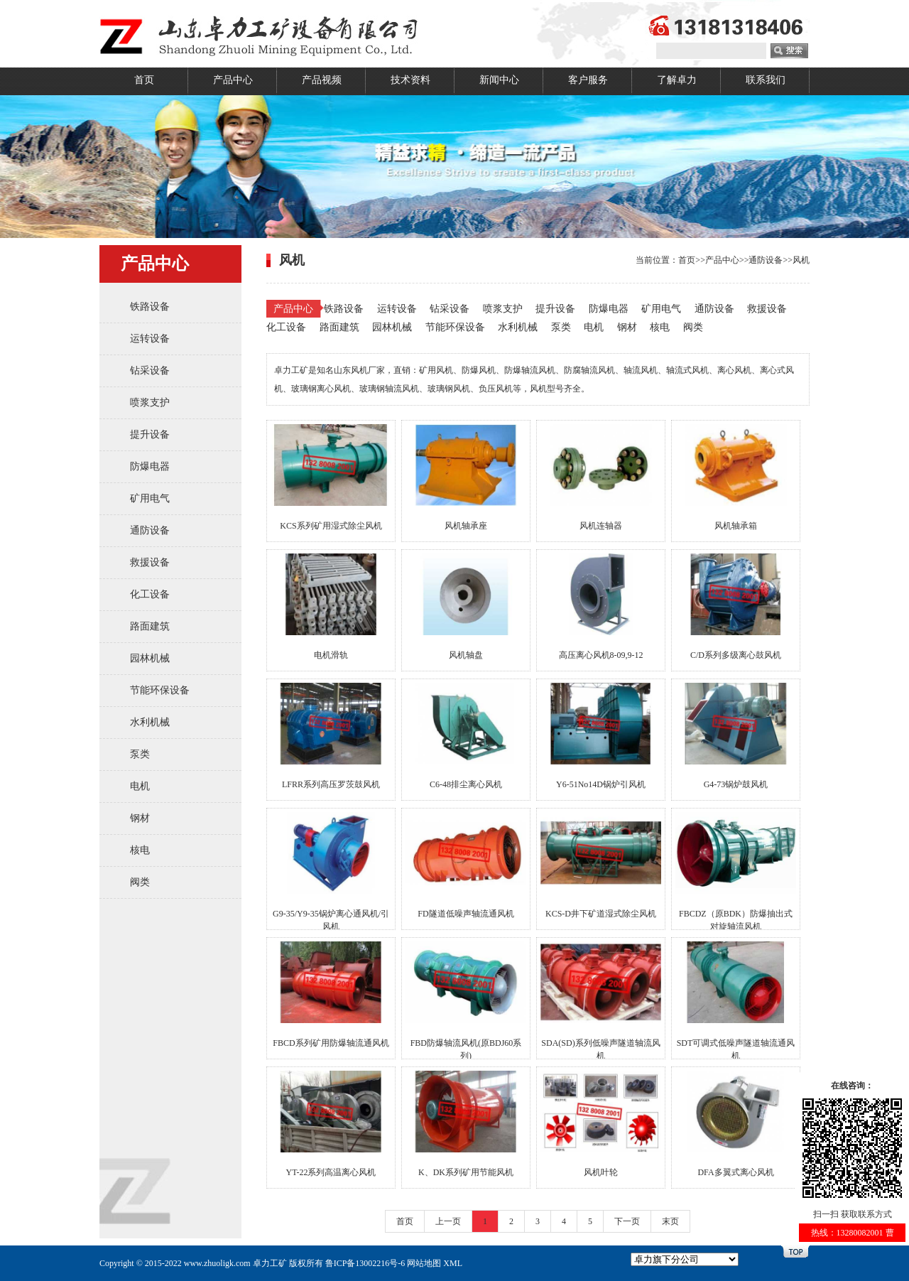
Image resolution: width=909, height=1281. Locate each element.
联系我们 (765, 80)
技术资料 (410, 80)
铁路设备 (150, 306)
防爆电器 (150, 466)
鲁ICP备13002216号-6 (365, 1263)
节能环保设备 (160, 690)
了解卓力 (677, 80)
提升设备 (150, 434)
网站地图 (424, 1263)
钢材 (140, 818)
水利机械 (150, 722)
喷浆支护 (150, 402)
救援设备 (150, 562)
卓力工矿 (270, 1263)
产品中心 (233, 80)
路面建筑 (150, 626)
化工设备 (150, 594)
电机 (140, 786)
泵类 (140, 754)
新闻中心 (499, 80)
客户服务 (588, 80)
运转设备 (150, 338)
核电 (140, 850)
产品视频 (322, 80)
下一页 (627, 1221)
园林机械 (150, 658)
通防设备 (150, 530)
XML (452, 1263)
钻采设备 (150, 370)
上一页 (448, 1221)
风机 (801, 260)
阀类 (140, 882)
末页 (670, 1221)
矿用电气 (150, 498)
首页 (144, 80)
